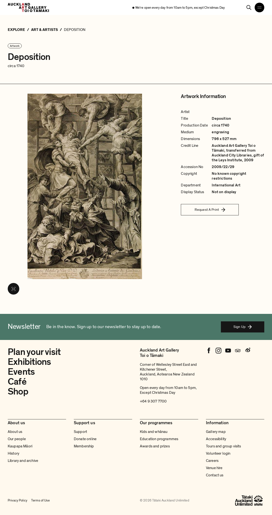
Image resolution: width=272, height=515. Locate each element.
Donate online (85, 439)
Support (80, 431)
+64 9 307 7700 (153, 401)
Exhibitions (29, 362)
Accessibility (216, 439)
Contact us (215, 475)
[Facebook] (209, 350)
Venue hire (214, 468)
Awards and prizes (155, 446)
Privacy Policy (17, 500)
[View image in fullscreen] (13, 289)
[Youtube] (228, 350)
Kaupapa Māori (20, 446)
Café (17, 381)
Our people (17, 439)
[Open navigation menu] (259, 7)
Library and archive (23, 460)
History (13, 453)
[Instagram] (218, 350)
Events (21, 372)
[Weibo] (247, 350)
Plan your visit (34, 352)
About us (15, 431)
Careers (212, 460)
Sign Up (242, 326)
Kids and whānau (153, 431)
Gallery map (216, 431)
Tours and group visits (223, 446)
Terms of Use (40, 500)
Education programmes (159, 439)
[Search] (249, 7)
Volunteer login (218, 453)
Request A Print (210, 209)
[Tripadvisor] (238, 350)
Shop (18, 391)
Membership (84, 446)
